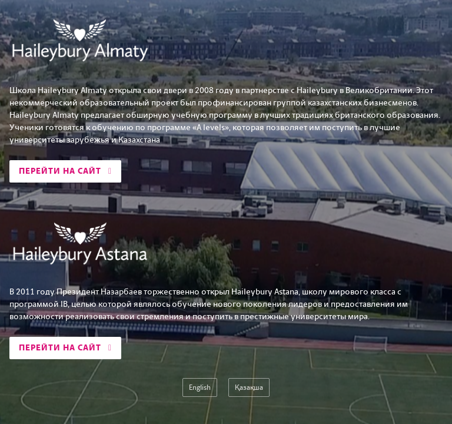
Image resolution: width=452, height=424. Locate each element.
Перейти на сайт (65, 171)
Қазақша (249, 387)
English (200, 387)
